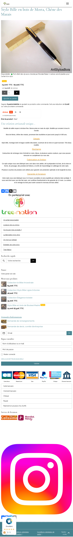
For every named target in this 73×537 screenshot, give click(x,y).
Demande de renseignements (21, 321)
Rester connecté (9, 354)
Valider (36, 363)
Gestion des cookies (65, 533)
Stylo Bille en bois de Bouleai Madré (23, 305)
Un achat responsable (11, 220)
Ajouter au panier (10, 98)
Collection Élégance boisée (19, 297)
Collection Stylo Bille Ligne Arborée (23, 290)
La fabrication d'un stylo (11, 235)
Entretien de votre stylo (11, 245)
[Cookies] (4, 532)
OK (33, 261)
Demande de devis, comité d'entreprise (25, 326)
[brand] (7, 3)
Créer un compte (5, 358)
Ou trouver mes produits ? (12, 230)
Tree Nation (7, 250)
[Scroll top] (68, 532)
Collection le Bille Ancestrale (20, 282)
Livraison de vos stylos (11, 225)
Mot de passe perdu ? (17, 358)
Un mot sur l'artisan (10, 240)
